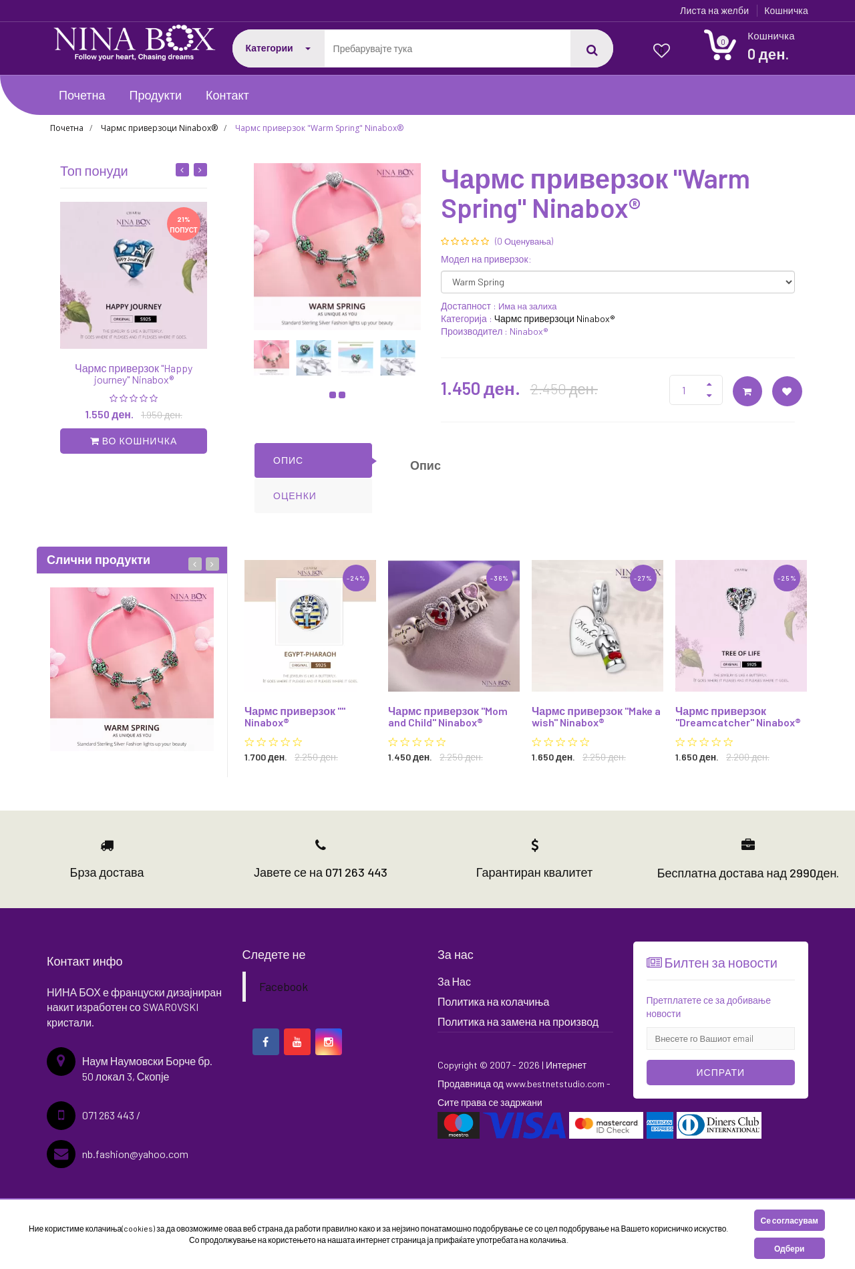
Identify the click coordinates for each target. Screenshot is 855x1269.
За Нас (454, 981)
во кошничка (133, 440)
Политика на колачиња (493, 1001)
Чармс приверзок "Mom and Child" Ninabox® (448, 716)
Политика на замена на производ (518, 1021)
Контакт (227, 95)
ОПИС (288, 460)
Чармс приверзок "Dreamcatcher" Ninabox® (738, 716)
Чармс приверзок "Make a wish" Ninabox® (596, 716)
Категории (278, 47)
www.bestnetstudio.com (556, 1083)
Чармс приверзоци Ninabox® (159, 128)
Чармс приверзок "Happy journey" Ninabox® (133, 374)
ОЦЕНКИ (295, 495)
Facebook (283, 986)
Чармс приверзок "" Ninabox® (294, 716)
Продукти (156, 95)
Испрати (721, 1072)
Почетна (82, 95)
